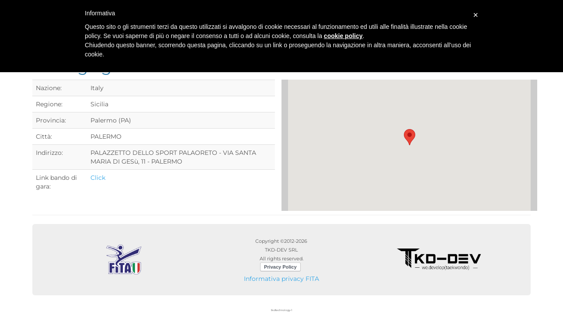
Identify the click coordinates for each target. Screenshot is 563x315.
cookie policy (343, 35)
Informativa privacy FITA (281, 279)
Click (97, 178)
